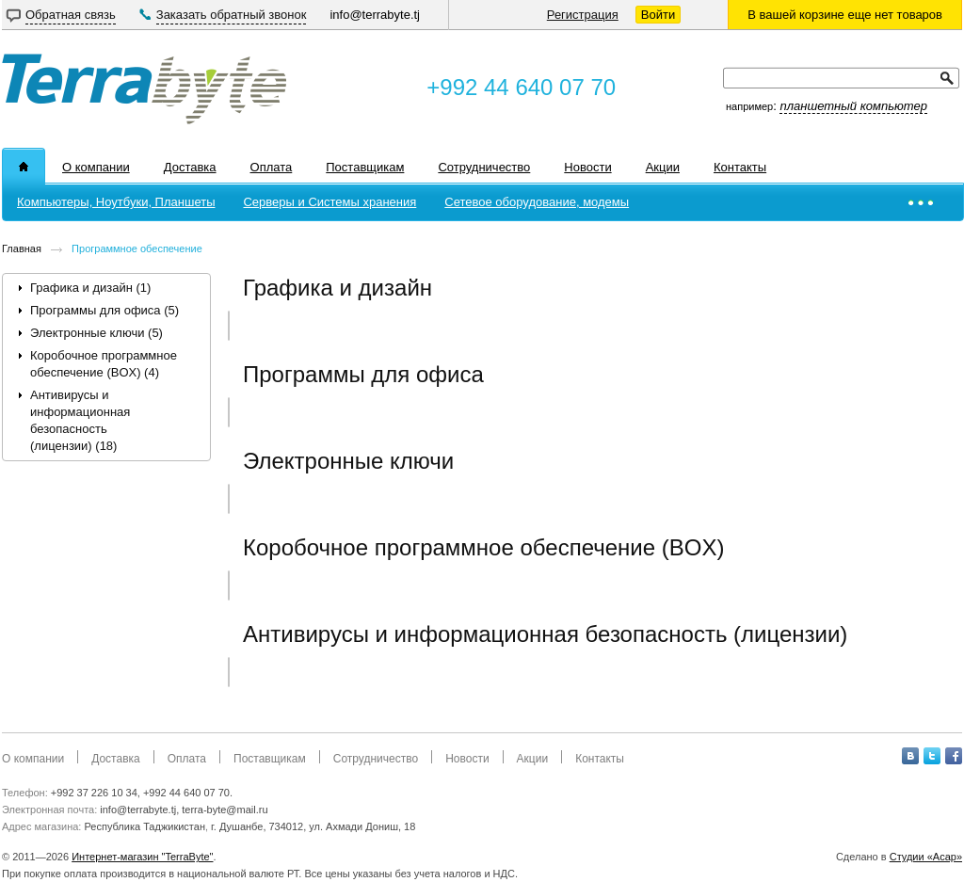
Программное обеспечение (137, 248)
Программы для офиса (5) (104, 310)
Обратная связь (70, 15)
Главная (21, 248)
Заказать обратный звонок (231, 15)
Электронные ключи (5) (96, 333)
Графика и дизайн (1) (90, 288)
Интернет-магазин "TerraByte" (142, 856)
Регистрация (583, 15)
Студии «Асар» (926, 856)
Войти (658, 15)
